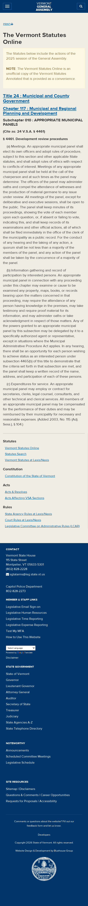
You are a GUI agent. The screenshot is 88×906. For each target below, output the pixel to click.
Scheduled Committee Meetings (28, 756)
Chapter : (39, 111)
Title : (36, 98)
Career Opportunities (55, 795)
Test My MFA (15, 631)
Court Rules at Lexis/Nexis (23, 520)
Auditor (11, 698)
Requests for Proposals (21, 801)
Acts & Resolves (16, 492)
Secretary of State (18, 704)
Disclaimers (27, 789)
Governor (12, 680)
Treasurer (12, 710)
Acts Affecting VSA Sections (24, 498)
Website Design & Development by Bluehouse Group (44, 850)
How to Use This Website (23, 637)
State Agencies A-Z (19, 722)
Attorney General (18, 692)
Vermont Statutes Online (22, 448)
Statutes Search (15, 454)
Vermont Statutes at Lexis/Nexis (27, 460)
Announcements (17, 750)
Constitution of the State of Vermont (30, 476)
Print (8, 24)
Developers (44, 834)
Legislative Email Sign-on (23, 607)
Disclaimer (12, 658)
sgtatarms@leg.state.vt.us (25, 574)
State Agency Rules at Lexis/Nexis (28, 514)
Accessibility (48, 801)
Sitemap (11, 789)
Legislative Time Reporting (24, 619)
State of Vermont (17, 674)
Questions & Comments (22, 795)
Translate (25, 652)
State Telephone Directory (24, 729)
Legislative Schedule (20, 763)
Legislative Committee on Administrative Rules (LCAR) (42, 526)
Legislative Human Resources (26, 613)
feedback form (35, 825)
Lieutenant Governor (20, 686)
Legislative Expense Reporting (27, 625)
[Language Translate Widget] (21, 648)
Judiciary (12, 716)
